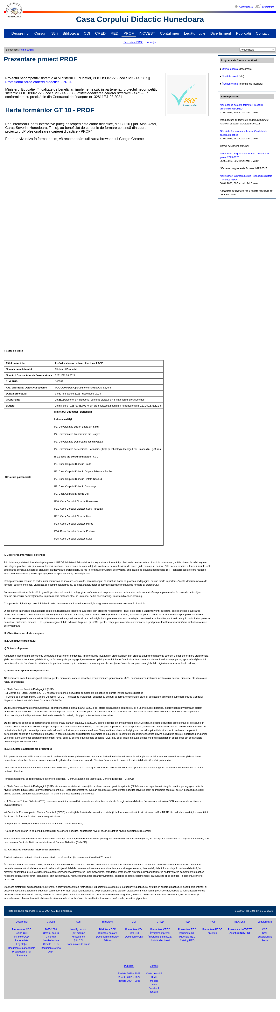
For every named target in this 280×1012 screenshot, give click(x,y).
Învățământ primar (160, 933)
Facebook (154, 988)
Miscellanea (78, 936)
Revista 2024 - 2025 (129, 980)
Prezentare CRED (160, 929)
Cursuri (40, 33)
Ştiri (54, 33)
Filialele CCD (21, 936)
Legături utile (194, 33)
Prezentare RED (187, 929)
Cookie (154, 991)
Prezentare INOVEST (240, 929)
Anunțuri (152, 42)
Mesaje (154, 980)
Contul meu (169, 33)
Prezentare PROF (133, 42)
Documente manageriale (21, 947)
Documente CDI (134, 936)
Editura (108, 940)
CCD (265, 929)
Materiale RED (187, 936)
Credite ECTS (51, 944)
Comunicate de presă (78, 944)
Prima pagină (26, 49)
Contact (262, 33)
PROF (128, 33)
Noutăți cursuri (230, 76)
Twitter (154, 984)
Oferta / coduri (51, 933)
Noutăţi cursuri (78, 929)
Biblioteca (71, 33)
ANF (50, 951)
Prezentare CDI (133, 929)
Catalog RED (187, 940)
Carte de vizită (154, 973)
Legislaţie (21, 944)
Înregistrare (268, 6)
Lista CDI (134, 933)
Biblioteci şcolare (107, 933)
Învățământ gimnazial (160, 936)
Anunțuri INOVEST (239, 933)
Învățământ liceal (160, 940)
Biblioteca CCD (107, 929)
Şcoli (265, 933)
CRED (100, 33)
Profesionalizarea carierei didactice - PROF (38, 82)
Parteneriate (21, 940)
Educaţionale (265, 936)
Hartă (154, 977)
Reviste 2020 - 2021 (129, 973)
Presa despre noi (21, 951)
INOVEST (147, 33)
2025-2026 (51, 929)
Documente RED (187, 933)
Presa (265, 940)
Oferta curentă (230, 68)
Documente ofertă (51, 947)
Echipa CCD (21, 933)
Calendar (51, 936)
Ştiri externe (78, 933)
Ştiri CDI (78, 940)
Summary (21, 955)
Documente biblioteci (107, 936)
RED (115, 33)
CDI (87, 33)
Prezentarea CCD (21, 929)
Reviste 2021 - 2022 (129, 977)
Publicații (243, 33)
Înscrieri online (230, 83)
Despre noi (20, 33)
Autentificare (246, 6)
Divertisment (220, 33)
